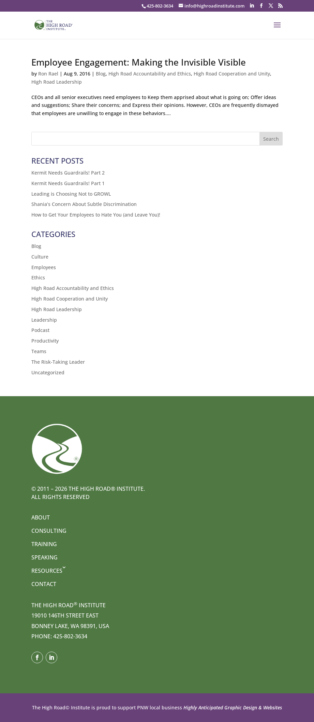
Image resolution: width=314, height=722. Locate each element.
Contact (43, 584)
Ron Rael (48, 73)
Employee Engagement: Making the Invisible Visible (138, 62)
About (40, 517)
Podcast (40, 330)
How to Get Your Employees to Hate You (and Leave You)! (95, 214)
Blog (101, 73)
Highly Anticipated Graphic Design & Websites (232, 707)
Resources (46, 570)
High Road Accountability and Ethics (149, 73)
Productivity (45, 340)
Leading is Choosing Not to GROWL (71, 194)
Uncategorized (47, 372)
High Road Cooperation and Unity (232, 73)
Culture (39, 256)
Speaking (44, 557)
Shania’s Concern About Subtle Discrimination (84, 204)
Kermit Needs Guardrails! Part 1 (68, 183)
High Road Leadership (56, 82)
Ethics (38, 277)
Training (44, 544)
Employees (43, 267)
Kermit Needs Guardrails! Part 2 (68, 172)
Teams (38, 351)
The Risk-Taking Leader (58, 362)
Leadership (44, 320)
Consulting (48, 530)
